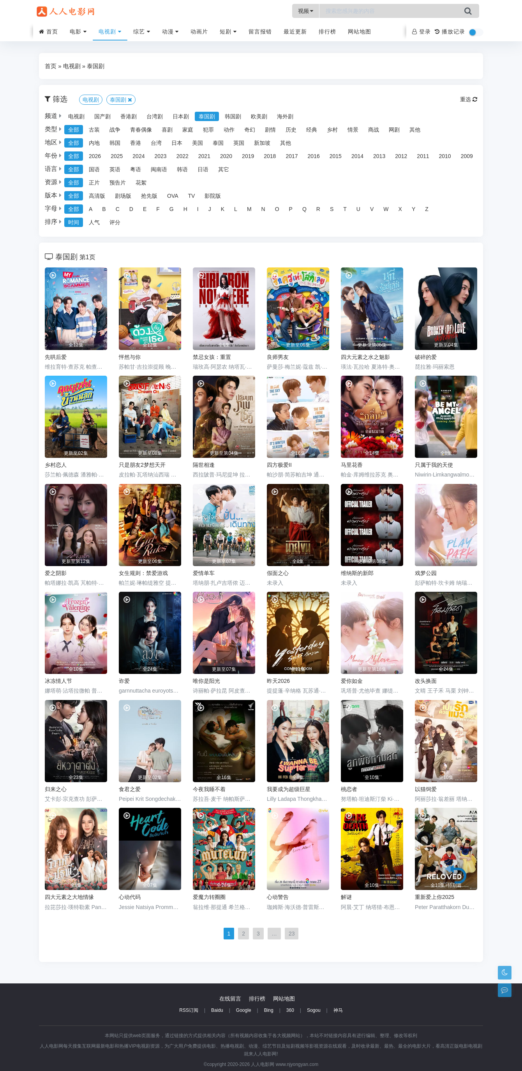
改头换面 (426, 681)
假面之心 (278, 573)
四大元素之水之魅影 (365, 357)
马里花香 (352, 465)
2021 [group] (204, 156)
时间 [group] (73, 222)
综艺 (141, 31)
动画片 (199, 31)
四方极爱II (279, 465)
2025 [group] (117, 156)
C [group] (118, 209)
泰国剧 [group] (207, 116)
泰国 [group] (218, 143)
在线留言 (230, 998)
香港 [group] (135, 143)
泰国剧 (95, 66)
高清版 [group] (97, 196)
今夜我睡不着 (209, 789)
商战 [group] (373, 130)
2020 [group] (226, 156)
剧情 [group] (270, 130)
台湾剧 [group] (154, 116)
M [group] (249, 209)
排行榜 (327, 31)
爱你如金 (352, 681)
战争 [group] (114, 130)
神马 (338, 1010)
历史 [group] (291, 130)
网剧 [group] (394, 130)
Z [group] (427, 209)
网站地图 (359, 31)
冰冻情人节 (58, 681)
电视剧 (110, 31)
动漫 (170, 31)
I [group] (198, 209)
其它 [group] (223, 169)
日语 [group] (203, 169)
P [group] (291, 209)
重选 (468, 99)
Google (243, 1010)
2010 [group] (445, 156)
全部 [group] (73, 130)
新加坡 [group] (262, 143)
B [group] (104, 209)
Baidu (217, 1010)
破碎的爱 (426, 357)
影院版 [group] (213, 196)
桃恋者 (349, 789)
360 (290, 1010)
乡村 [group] (332, 130)
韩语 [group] (182, 169)
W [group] (385, 209)
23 (292, 933)
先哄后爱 (56, 357)
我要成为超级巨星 (288, 789)
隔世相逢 (204, 465)
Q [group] (304, 209)
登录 (421, 31)
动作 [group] (229, 130)
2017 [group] (292, 156)
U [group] (358, 209)
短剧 (228, 31)
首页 (48, 31)
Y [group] (413, 209)
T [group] (345, 209)
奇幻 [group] (249, 130)
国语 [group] (94, 169)
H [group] (185, 209)
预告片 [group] (117, 182)
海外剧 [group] (285, 116)
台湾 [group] (156, 143)
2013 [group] (379, 156)
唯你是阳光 (206, 681)
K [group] (222, 209)
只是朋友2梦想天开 (142, 465)
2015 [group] (336, 156)
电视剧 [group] (76, 116)
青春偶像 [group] (141, 130)
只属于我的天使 (434, 465)
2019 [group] (248, 156)
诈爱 (124, 681)
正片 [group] (94, 182)
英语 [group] (114, 169)
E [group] (144, 209)
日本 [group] (176, 143)
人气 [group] (94, 222)
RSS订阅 (188, 1010)
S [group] (331, 209)
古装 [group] (94, 130)
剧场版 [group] (123, 196)
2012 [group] (401, 156)
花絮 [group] (141, 182)
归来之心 (56, 789)
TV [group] (191, 196)
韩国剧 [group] (233, 116)
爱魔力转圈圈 (209, 897)
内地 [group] (94, 143)
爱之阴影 (56, 573)
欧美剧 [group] (259, 116)
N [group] (263, 209)
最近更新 (295, 31)
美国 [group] (197, 143)
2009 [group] (467, 156)
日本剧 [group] (181, 116)
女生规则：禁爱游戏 (143, 573)
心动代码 (130, 897)
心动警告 (278, 897)
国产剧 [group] (102, 116)
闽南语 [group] (159, 169)
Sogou (314, 1010)
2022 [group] (182, 156)
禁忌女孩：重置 (212, 357)
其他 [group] (414, 130)
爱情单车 (204, 573)
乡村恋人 (56, 465)
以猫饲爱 (426, 789)
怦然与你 (130, 357)
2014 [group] (357, 156)
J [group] (209, 209)
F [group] (158, 209)
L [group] (235, 209)
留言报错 (260, 31)
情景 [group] (352, 130)
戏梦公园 (426, 573)
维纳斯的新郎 (357, 573)
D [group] (131, 209)
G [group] (171, 209)
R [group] (318, 209)
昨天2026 (278, 681)
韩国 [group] (114, 143)
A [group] (90, 209)
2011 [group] (423, 156)
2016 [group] (314, 156)
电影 (78, 31)
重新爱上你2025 (434, 897)
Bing (268, 1010)
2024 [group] (138, 156)
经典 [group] (311, 130)
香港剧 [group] (128, 116)
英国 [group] (238, 143)
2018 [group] (270, 156)
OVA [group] (172, 196)
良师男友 (278, 357)
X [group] (400, 209)
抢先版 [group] (149, 196)
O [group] (277, 209)
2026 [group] (95, 156)
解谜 (346, 897)
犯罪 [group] (208, 130)
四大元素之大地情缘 (69, 897)
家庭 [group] (187, 130)
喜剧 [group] (167, 130)
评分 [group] (114, 222)
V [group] (372, 209)
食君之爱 (130, 789)
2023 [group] (160, 156)
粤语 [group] (135, 169)
